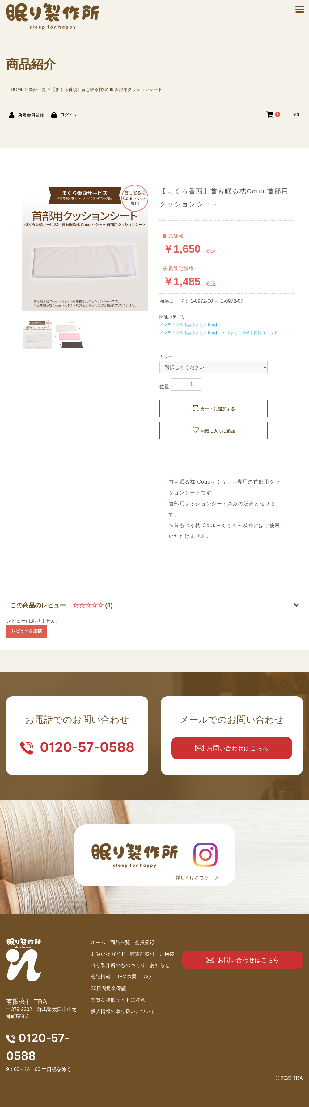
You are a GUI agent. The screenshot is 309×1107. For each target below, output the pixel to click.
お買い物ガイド (108, 954)
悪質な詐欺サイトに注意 (118, 999)
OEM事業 (125, 976)
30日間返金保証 (108, 988)
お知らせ (160, 965)
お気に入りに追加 (213, 430)
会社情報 (101, 976)
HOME (17, 89)
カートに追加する (213, 408)
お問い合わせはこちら (238, 748)
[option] (85, 248)
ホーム (98, 942)
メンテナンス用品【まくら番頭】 (189, 325)
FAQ (146, 976)
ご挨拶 (166, 954)
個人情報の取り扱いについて (123, 1011)
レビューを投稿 (26, 630)
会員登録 (144, 942)
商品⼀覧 (120, 942)
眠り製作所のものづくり (118, 965)
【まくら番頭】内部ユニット (252, 333)
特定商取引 (142, 954)
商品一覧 (37, 89)
